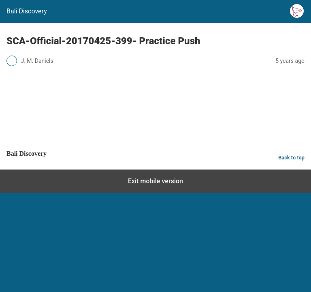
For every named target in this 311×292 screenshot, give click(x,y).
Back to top (291, 158)
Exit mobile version (155, 181)
